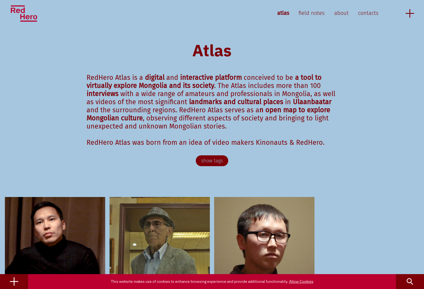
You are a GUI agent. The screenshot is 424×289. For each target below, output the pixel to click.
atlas (283, 13)
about (341, 13)
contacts (368, 13)
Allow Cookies (301, 281)
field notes (311, 13)
